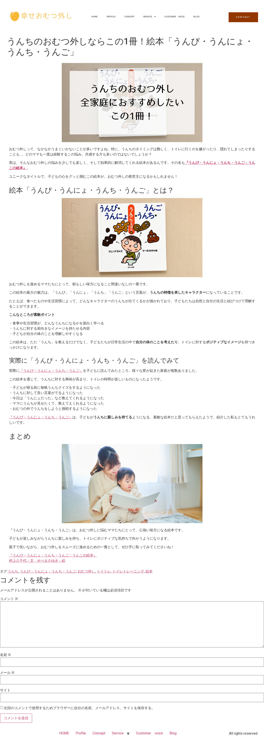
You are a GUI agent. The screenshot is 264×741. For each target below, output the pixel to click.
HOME (94, 17)
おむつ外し (86, 571)
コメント (9, 599)
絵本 (149, 571)
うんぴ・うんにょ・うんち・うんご (48, 571)
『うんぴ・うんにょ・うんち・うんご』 (51, 371)
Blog (196, 17)
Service (149, 17)
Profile (111, 17)
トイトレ (104, 571)
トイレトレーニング (128, 571)
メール (7, 672)
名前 (5, 655)
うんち (13, 571)
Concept (129, 17)
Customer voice (174, 17)
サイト (5, 690)
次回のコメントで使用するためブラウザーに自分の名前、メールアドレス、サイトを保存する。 (79, 708)
